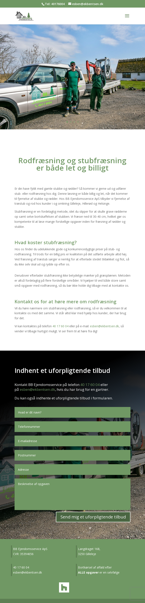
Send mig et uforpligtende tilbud (93, 517)
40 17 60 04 (60, 326)
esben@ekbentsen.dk (104, 326)
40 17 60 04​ (21, 567)
